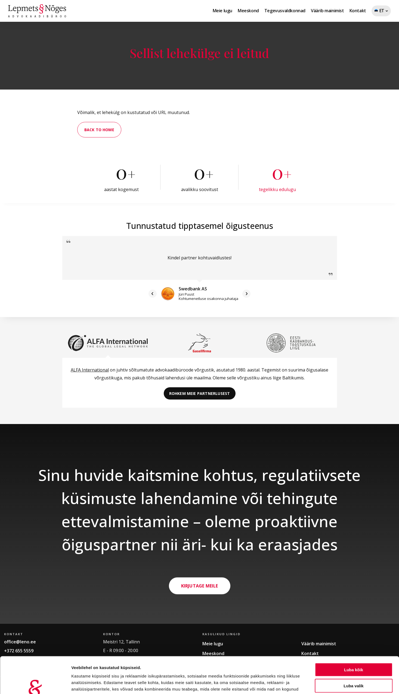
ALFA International (90, 370)
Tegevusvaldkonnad (284, 11)
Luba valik (353, 651)
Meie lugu (222, 11)
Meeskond (248, 11)
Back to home (99, 129)
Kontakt (357, 11)
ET (381, 12)
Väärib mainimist (327, 11)
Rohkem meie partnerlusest (199, 393)
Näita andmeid (281, 683)
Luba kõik (353, 635)
